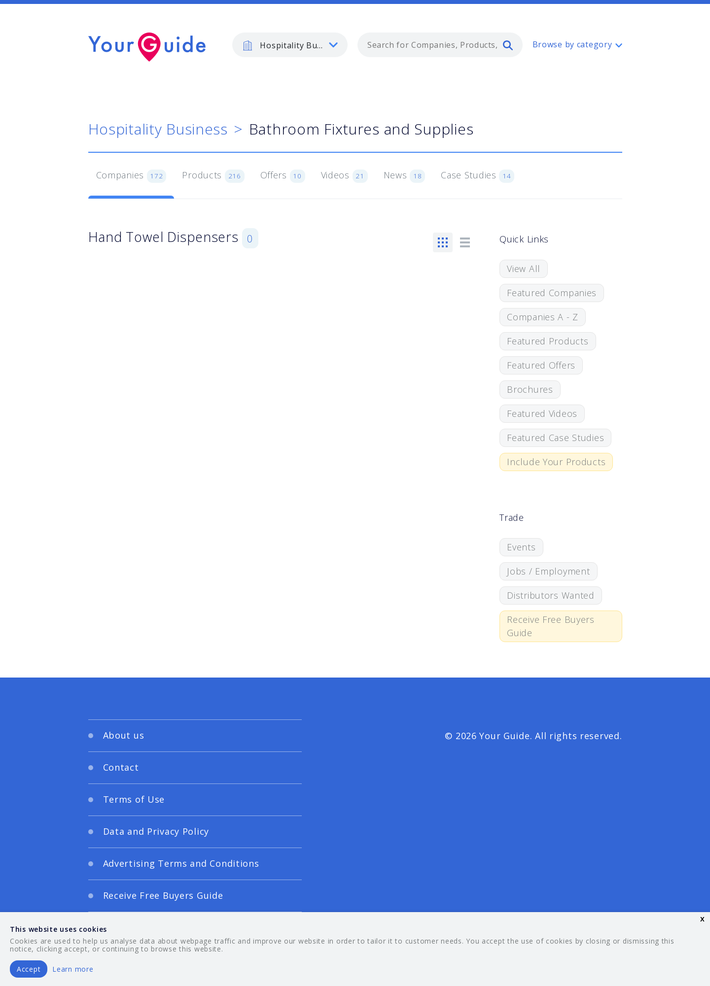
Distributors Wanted (551, 595)
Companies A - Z (542, 317)
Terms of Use (134, 799)
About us (123, 735)
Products (213, 176)
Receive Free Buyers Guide (551, 626)
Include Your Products (556, 462)
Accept (28, 969)
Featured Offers (541, 365)
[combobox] (440, 45)
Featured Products (547, 341)
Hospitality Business (158, 129)
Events (521, 547)
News (405, 176)
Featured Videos (542, 413)
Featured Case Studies (555, 437)
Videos (344, 176)
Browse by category (572, 44)
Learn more (72, 969)
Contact (121, 767)
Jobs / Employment (548, 571)
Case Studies (477, 176)
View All (523, 268)
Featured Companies (552, 293)
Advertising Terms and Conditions (181, 863)
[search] (508, 44)
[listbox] (290, 45)
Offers (282, 176)
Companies (131, 176)
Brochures (530, 389)
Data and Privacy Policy (156, 831)
